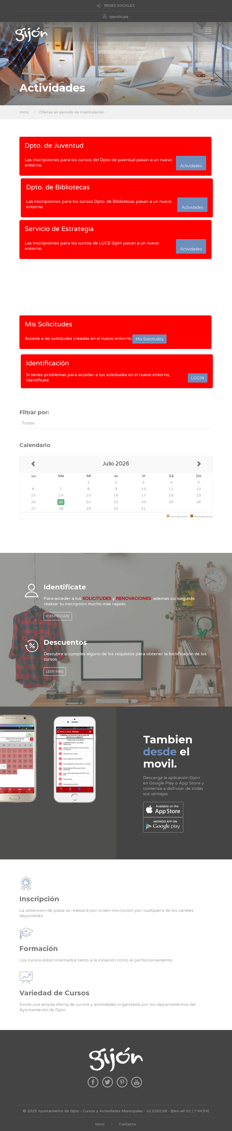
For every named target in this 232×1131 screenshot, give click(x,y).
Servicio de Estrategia (59, 229)
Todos (28, 423)
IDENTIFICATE (58, 616)
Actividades (191, 163)
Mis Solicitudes (48, 324)
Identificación (47, 363)
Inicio (24, 112)
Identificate (119, 17)
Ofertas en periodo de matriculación (71, 112)
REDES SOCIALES (119, 5)
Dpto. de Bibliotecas (58, 187)
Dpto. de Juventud (54, 146)
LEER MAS (55, 671)
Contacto (127, 1124)
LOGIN (197, 378)
